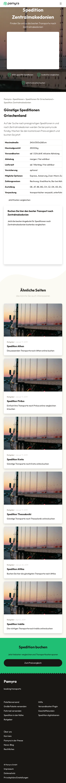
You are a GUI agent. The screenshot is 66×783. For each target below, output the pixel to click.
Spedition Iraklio (15, 624)
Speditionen (18, 99)
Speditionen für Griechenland (39, 99)
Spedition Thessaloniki (19, 514)
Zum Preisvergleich (33, 663)
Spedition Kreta (15, 459)
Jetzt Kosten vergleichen (19, 200)
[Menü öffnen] (60, 3)
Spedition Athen (15, 346)
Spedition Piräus (15, 401)
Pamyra (7, 99)
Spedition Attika (15, 569)
